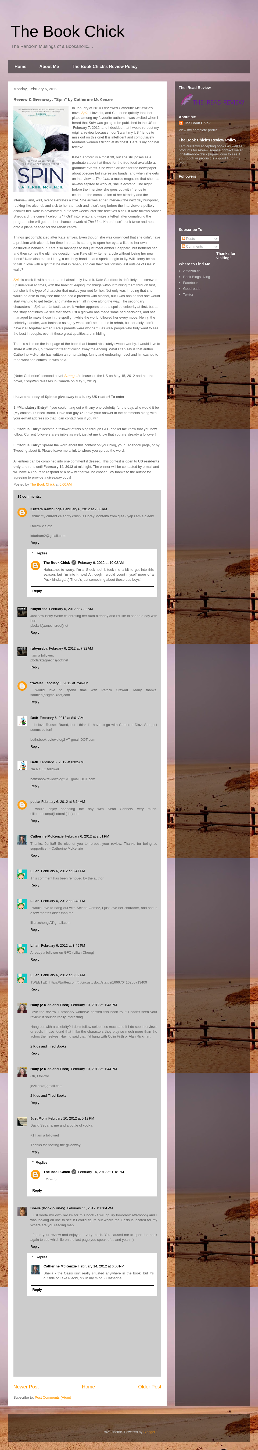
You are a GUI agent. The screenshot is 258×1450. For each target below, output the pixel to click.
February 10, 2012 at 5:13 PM (71, 1118)
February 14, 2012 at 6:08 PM (101, 1266)
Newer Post (26, 1387)
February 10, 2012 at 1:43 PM (94, 1005)
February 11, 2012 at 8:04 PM (90, 1208)
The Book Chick (68, 31)
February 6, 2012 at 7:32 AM (71, 609)
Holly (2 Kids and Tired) (49, 1005)
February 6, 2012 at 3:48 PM (63, 901)
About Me (49, 66)
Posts (188, 239)
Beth (34, 718)
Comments (192, 246)
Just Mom (38, 1118)
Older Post (149, 1387)
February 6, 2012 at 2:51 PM (87, 836)
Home (20, 66)
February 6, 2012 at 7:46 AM (66, 683)
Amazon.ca (191, 271)
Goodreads (191, 289)
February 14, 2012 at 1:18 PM (101, 1172)
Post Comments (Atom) (53, 1397)
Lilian (35, 871)
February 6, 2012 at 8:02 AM (62, 762)
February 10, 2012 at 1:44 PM (94, 1069)
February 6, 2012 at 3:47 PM (63, 871)
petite (35, 802)
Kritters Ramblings (46, 509)
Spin (84, 113)
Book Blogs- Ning (196, 277)
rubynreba (39, 609)
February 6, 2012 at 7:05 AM (85, 509)
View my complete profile (198, 130)
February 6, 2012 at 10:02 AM (101, 563)
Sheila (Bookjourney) (47, 1208)
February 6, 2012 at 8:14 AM (63, 802)
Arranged (71, 376)
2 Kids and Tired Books (48, 1046)
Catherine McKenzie (47, 836)
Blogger (149, 1432)
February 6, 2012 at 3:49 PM (63, 945)
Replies (41, 553)
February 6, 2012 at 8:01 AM (62, 718)
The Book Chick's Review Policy (105, 66)
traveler (36, 683)
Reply (34, 543)
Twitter (188, 295)
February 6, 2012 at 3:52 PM (63, 975)
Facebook (190, 283)
